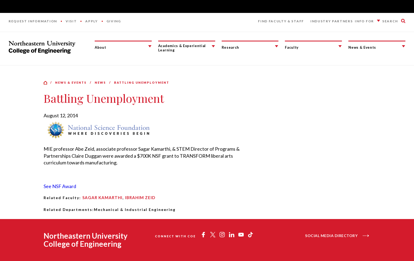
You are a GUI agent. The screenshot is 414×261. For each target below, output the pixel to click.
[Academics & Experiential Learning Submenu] (213, 46)
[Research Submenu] (276, 46)
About (100, 47)
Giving (114, 21)
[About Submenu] (149, 46)
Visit (71, 21)
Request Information (33, 21)
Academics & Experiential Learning (182, 48)
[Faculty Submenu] (340, 46)
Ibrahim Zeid (140, 197)
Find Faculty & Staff (281, 21)
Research (230, 47)
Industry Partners (331, 21)
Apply (91, 21)
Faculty (292, 47)
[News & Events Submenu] (403, 46)
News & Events (362, 47)
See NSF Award (60, 186)
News (100, 82)
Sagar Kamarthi (102, 197)
